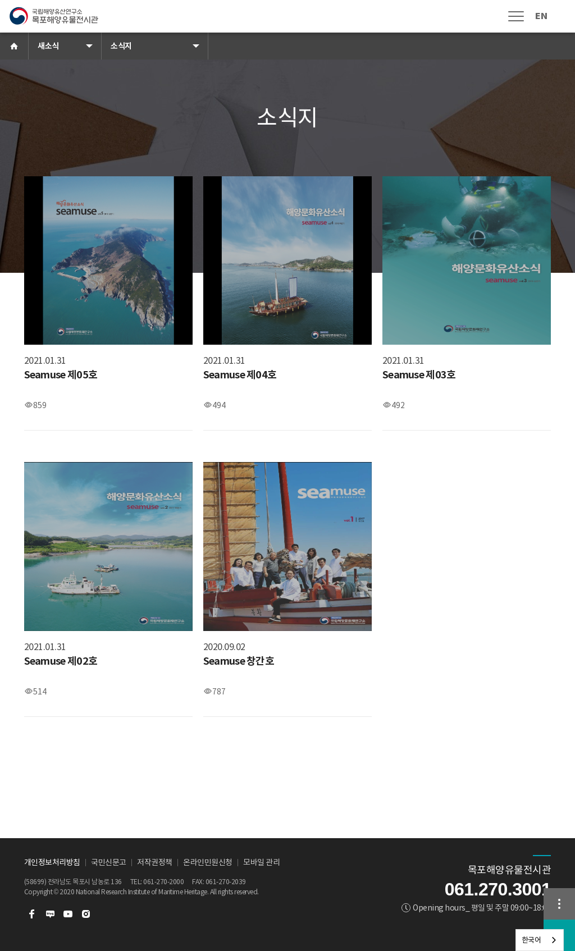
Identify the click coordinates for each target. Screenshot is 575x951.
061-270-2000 (163, 881)
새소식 (48, 46)
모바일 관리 (261, 862)
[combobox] (539, 940)
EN (541, 16)
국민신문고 (108, 862)
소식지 (121, 46)
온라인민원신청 (207, 862)
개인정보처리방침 (52, 862)
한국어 (531, 940)
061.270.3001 (498, 889)
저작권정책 (154, 862)
